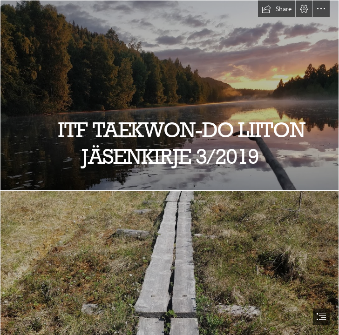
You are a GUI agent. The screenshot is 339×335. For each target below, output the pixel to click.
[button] (276, 8)
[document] (169, 167)
